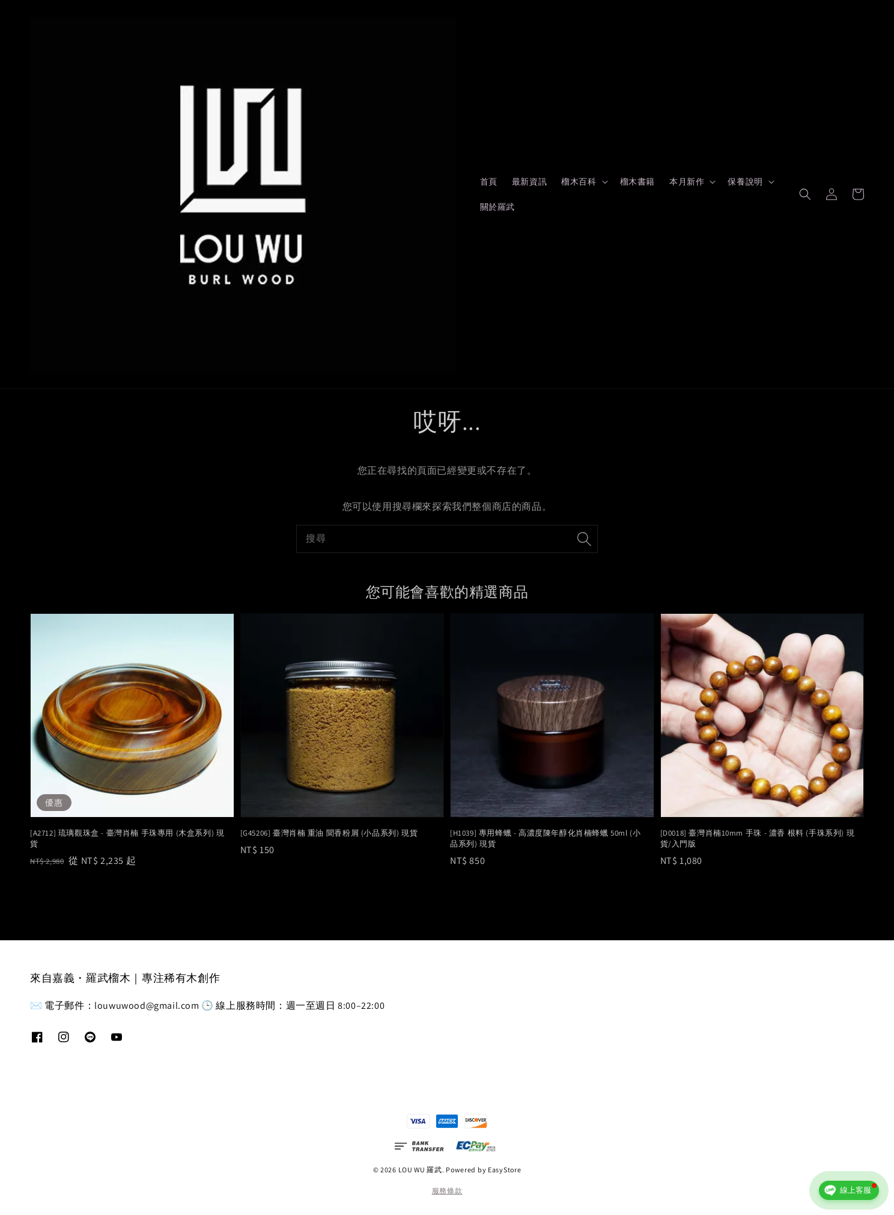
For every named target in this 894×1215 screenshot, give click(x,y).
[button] (805, 194)
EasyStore (504, 1169)
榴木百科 (578, 181)
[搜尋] (584, 538)
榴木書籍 (637, 181)
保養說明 (745, 181)
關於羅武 (497, 206)
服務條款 (447, 1190)
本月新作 (686, 181)
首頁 (488, 181)
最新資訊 (529, 181)
